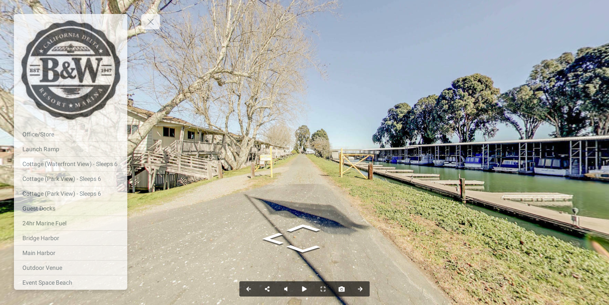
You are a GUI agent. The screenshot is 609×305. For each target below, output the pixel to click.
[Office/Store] (70, 134)
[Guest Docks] (70, 208)
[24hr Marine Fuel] (70, 223)
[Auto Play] (304, 289)
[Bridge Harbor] (70, 238)
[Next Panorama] (360, 289)
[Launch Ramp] (70, 149)
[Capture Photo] (341, 289)
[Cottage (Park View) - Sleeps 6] (70, 179)
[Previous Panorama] (248, 289)
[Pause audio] (286, 289)
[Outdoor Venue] (70, 268)
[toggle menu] (150, 21)
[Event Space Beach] (70, 282)
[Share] (267, 289)
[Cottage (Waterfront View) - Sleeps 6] (70, 164)
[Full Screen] (323, 289)
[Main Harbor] (70, 253)
